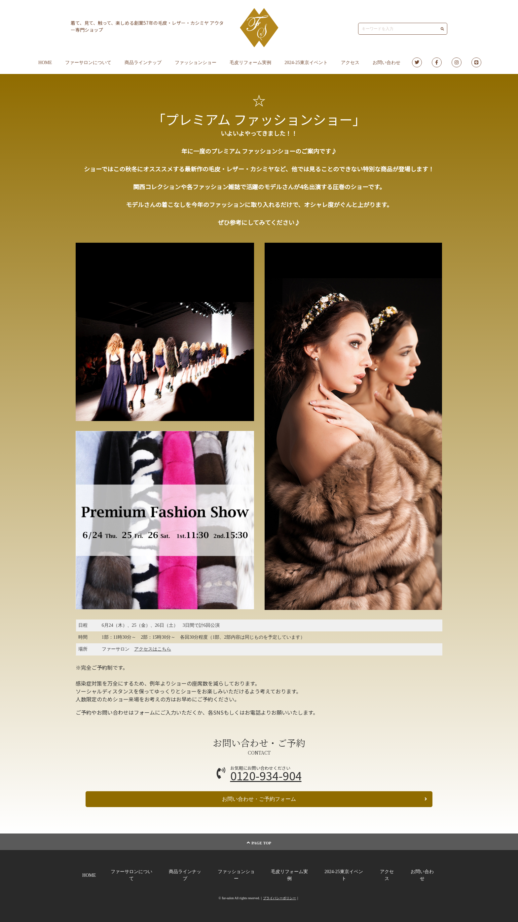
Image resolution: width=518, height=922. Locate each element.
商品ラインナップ (143, 62)
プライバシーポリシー (279, 898)
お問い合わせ (386, 62)
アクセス (350, 62)
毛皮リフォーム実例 (250, 62)
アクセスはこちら (152, 649)
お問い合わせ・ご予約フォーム (324, 799)
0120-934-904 (266, 775)
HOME (45, 62)
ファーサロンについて (88, 62)
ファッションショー (195, 62)
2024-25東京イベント (306, 62)
